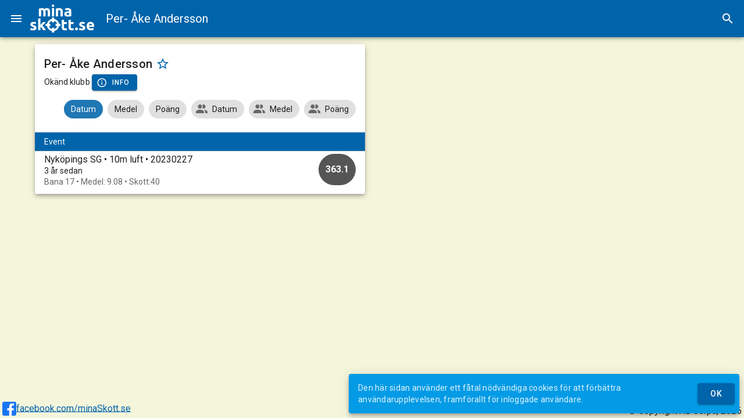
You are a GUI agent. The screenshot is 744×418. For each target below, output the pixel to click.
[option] (200, 170)
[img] (62, 19)
